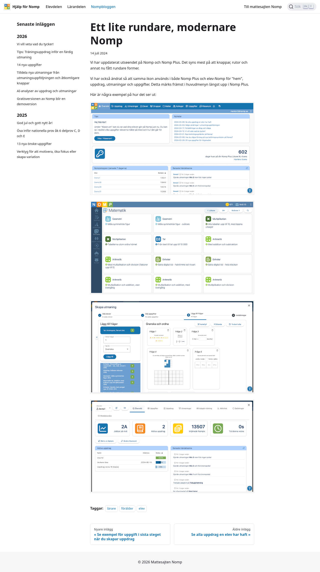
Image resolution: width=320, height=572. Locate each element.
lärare (111, 508)
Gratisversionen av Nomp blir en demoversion (41, 101)
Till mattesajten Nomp (263, 6)
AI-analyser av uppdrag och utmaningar (47, 91)
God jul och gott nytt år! (34, 123)
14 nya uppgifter (29, 65)
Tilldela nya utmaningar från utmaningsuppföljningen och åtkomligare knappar (48, 77)
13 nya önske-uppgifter (34, 144)
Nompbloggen (103, 6)
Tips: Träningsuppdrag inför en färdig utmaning (45, 54)
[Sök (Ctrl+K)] (301, 7)
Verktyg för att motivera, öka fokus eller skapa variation (46, 154)
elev (142, 508)
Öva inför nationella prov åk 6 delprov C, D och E (48, 133)
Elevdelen (54, 6)
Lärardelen (76, 6)
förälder (127, 508)
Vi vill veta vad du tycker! (35, 44)
